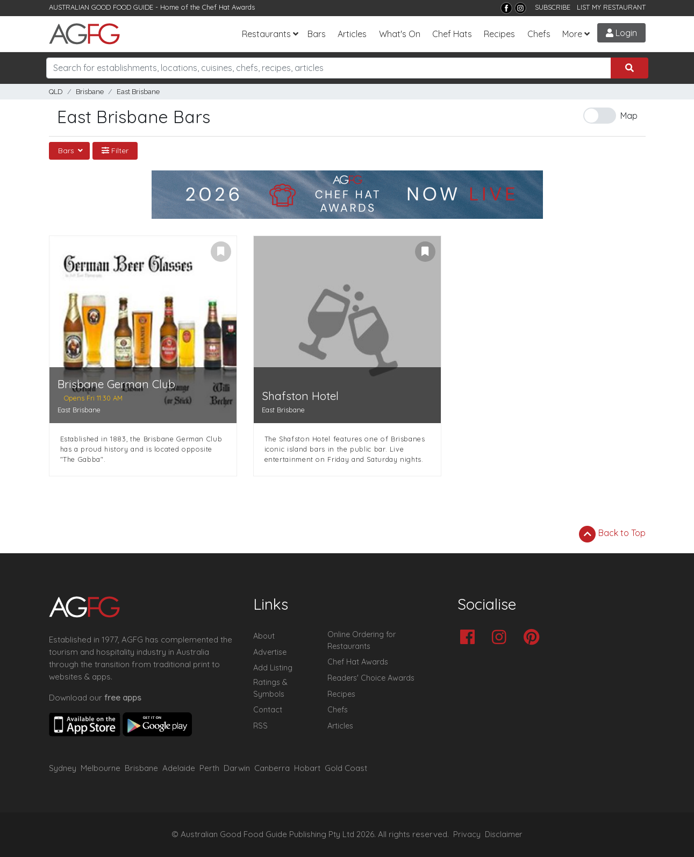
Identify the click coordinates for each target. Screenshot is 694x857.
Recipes (499, 33)
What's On (399, 33)
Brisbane (90, 92)
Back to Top (612, 533)
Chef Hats (452, 33)
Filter (115, 150)
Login (621, 32)
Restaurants (266, 33)
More (572, 33)
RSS (260, 726)
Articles (352, 33)
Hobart (307, 768)
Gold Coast (346, 768)
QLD (56, 92)
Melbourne (100, 768)
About (264, 636)
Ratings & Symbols (270, 688)
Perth (209, 768)
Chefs (538, 33)
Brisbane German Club (116, 384)
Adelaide (178, 768)
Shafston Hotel (300, 396)
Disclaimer (504, 834)
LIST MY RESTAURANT (611, 7)
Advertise (270, 652)
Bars (316, 33)
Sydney (62, 768)
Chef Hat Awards (228, 7)
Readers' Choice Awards (370, 678)
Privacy (467, 834)
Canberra (272, 768)
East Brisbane (138, 92)
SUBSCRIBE (552, 7)
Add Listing (272, 668)
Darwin (237, 768)
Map (629, 115)
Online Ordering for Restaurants (361, 640)
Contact (267, 710)
